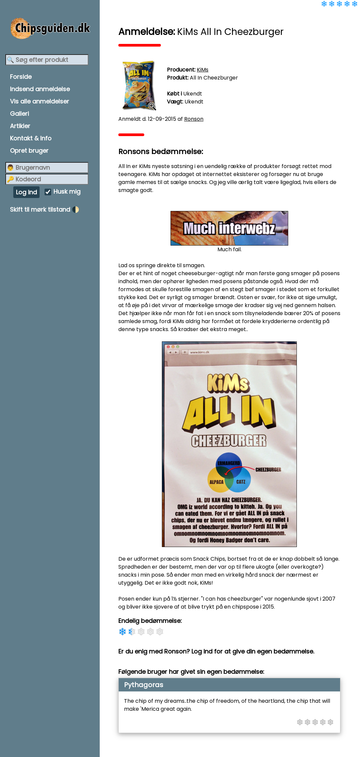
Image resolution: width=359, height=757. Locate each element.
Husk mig (67, 192)
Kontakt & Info (31, 138)
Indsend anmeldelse (40, 89)
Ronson (193, 119)
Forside (21, 77)
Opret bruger (29, 150)
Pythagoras (143, 684)
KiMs (202, 70)
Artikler (20, 126)
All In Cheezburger (214, 78)
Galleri (19, 113)
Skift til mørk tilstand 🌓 (44, 209)
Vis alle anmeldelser (39, 101)
